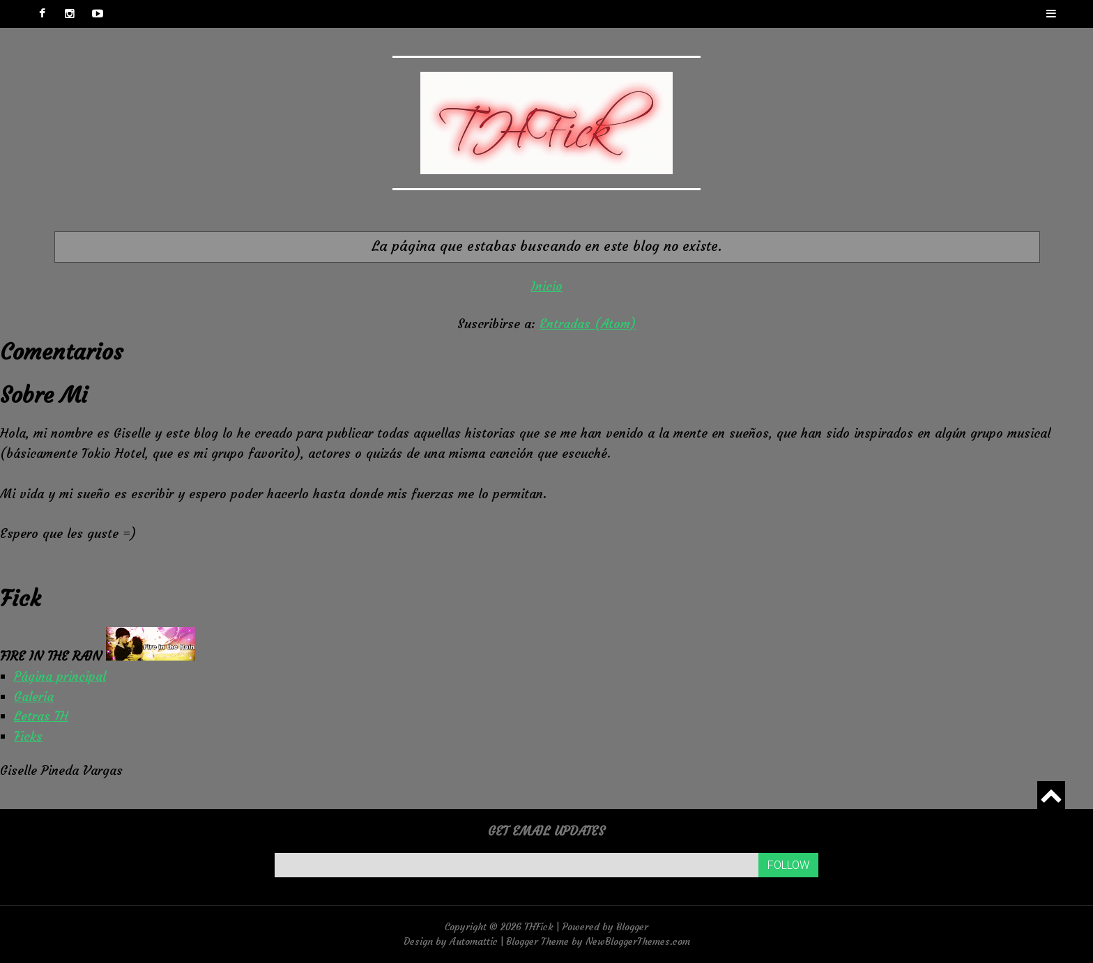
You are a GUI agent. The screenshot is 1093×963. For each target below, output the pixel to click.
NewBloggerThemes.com (638, 941)
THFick (538, 926)
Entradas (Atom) (588, 324)
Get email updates (546, 831)
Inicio (547, 286)
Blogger (632, 926)
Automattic (474, 941)
